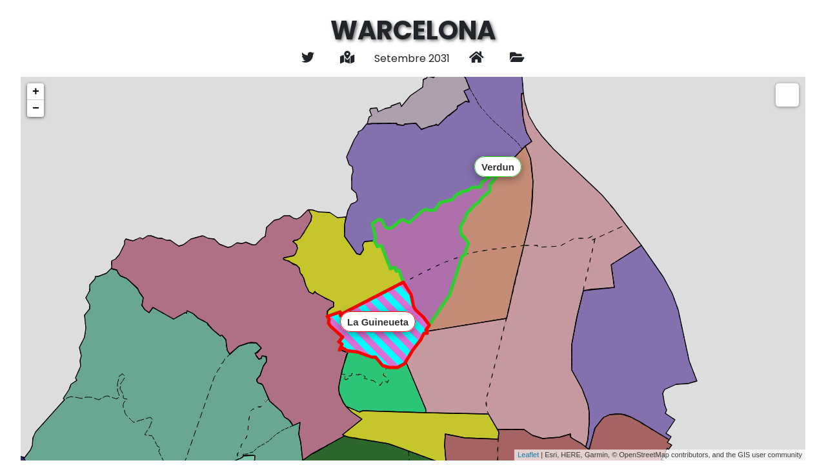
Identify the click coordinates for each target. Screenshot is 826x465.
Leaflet (528, 455)
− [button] (35, 108)
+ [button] (35, 91)
